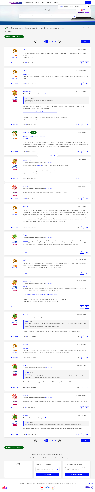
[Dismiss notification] (88, 6)
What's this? (14, 57)
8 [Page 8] (44, 41)
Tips (42, 3)
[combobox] (50, 16)
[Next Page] (59, 41)
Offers (56, 3)
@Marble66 (26, 74)
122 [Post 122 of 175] (26, 83)
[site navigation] (5, 2)
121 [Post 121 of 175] (26, 62)
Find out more (48, 94)
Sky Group (74, 483)
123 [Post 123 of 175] (26, 124)
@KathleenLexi (34, 136)
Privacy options (22, 483)
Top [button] (92, 483)
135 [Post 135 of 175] (26, 434)
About (49, 3)
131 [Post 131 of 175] (26, 336)
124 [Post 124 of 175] (26, 151)
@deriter (25, 241)
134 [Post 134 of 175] (26, 407)
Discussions (28, 3)
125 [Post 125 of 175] (26, 178)
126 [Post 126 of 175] (26, 198)
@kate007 (27, 98)
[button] (88, 49)
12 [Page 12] (55, 41)
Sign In (88, 2)
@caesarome (42, 136)
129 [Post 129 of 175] (26, 273)
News (37, 3)
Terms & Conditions (30, 483)
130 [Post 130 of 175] (26, 306)
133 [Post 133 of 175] (26, 387)
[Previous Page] (35, 41)
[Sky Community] (15, 3)
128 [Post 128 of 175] (26, 252)
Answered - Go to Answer (14, 36)
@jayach (25, 138)
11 (52, 41)
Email (47, 10)
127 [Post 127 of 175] (26, 227)
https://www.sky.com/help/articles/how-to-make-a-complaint (40, 112)
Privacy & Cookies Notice (41, 483)
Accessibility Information (53, 483)
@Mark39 (25, 348)
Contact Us (68, 483)
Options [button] (85, 28)
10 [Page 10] (49, 41)
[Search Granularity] (24, 16)
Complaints (62, 483)
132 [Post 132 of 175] (26, 357)
